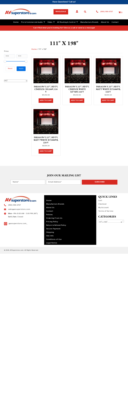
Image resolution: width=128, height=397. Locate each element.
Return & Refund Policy (56, 225)
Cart (100, 201)
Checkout (102, 204)
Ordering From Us (54, 218)
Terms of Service (105, 211)
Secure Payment (53, 229)
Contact (49, 211)
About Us (50, 208)
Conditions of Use (54, 240)
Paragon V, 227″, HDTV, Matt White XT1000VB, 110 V (108, 89)
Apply (21, 69)
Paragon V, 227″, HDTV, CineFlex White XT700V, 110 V (77, 89)
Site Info (50, 236)
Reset (10, 69)
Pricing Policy (52, 222)
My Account (103, 208)
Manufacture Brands (55, 204)
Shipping (50, 232)
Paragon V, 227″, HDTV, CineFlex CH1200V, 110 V (46, 89)
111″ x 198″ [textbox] (110, 222)
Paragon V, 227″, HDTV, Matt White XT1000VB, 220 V (46, 140)
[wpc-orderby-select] (15, 81)
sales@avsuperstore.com (19, 209)
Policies (49, 215)
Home (34, 49)
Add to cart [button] (46, 101)
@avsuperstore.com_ (18, 224)
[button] (99, 182)
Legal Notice (51, 243)
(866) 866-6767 (106, 12)
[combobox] (111, 221)
